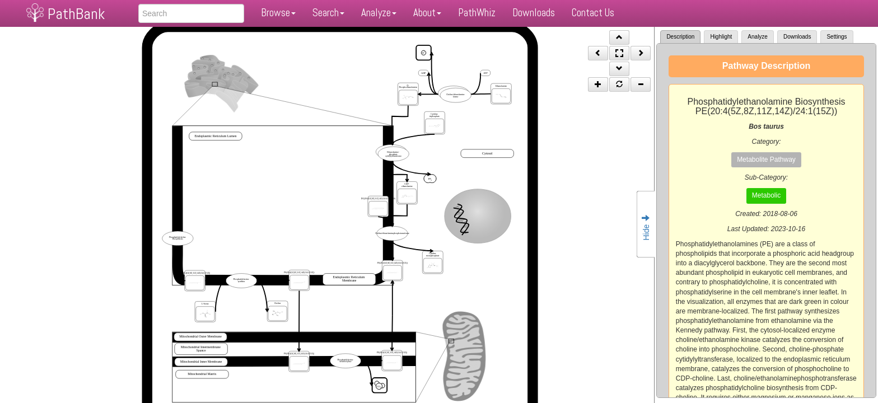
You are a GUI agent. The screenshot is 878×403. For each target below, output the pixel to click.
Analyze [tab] (758, 37)
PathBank (76, 14)
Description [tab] (680, 37)
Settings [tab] (836, 37)
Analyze (378, 13)
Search (328, 13)
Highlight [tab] (721, 37)
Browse (278, 13)
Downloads (533, 13)
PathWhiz (477, 13)
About (427, 13)
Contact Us (593, 13)
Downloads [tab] (797, 37)
